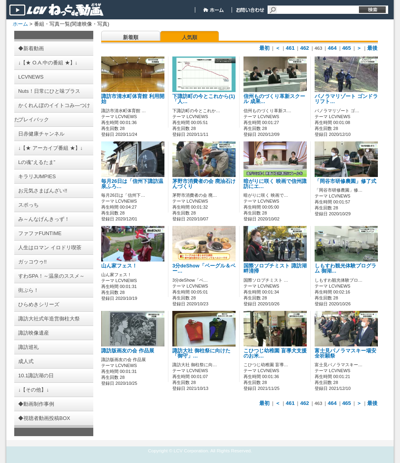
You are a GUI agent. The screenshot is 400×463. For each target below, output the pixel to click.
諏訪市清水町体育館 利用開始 (132, 99)
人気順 (189, 37)
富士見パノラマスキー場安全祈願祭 (345, 353)
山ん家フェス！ (119, 266)
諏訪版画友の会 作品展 (127, 351)
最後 (372, 48)
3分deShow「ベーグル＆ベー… (204, 268)
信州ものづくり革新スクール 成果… (274, 99)
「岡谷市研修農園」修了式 (345, 181)
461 (290, 48)
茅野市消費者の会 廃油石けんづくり (204, 184)
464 (332, 48)
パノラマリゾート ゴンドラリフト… (346, 99)
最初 (264, 48)
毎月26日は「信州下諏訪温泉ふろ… (132, 184)
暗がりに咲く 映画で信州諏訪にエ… (275, 184)
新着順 (130, 37)
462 (304, 48)
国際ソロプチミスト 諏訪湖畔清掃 (275, 268)
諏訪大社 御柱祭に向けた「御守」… (201, 353)
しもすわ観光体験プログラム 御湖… (345, 268)
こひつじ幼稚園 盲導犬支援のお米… (275, 353)
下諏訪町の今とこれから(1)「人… (203, 99)
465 (346, 48)
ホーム (20, 24)
